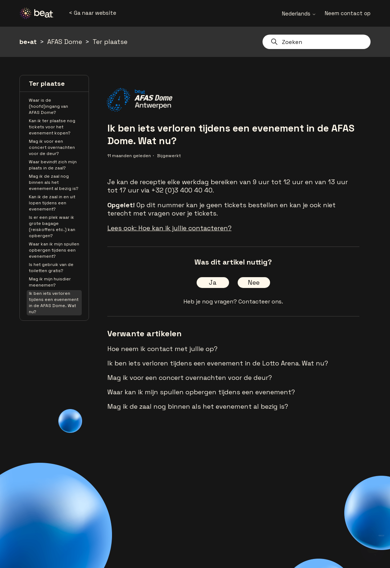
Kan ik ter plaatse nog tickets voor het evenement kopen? (52, 127)
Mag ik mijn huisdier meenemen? (50, 282)
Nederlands (299, 13)
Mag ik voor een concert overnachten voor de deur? (52, 147)
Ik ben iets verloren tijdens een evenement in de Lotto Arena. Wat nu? (217, 363)
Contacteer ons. (260, 301)
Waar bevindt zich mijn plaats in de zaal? (53, 165)
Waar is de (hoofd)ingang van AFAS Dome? (48, 106)
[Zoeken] (317, 42)
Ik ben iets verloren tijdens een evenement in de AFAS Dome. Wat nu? (54, 302)
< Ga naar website (92, 12)
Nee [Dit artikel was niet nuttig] (254, 282)
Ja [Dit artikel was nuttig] (212, 282)
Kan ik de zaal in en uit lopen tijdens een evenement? (52, 203)
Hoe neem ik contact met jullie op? (162, 349)
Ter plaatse (110, 41)
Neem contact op (348, 13)
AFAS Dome (64, 41)
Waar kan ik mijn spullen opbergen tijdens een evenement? (54, 250)
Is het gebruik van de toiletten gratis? (51, 268)
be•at (28, 41)
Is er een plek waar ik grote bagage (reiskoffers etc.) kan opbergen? (52, 226)
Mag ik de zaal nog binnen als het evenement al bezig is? (54, 182)
